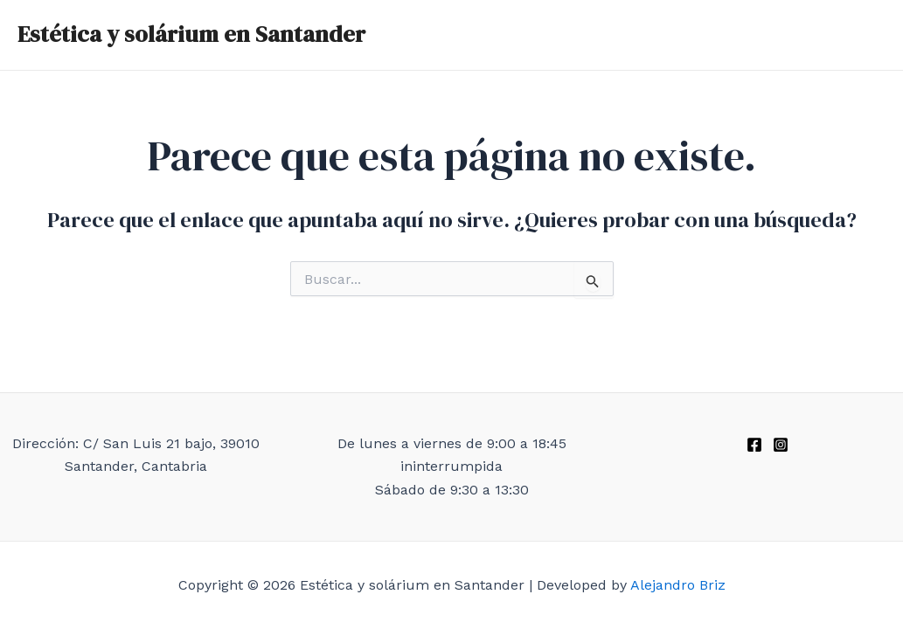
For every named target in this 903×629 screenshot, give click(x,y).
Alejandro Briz (678, 585)
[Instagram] (780, 445)
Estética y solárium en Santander (191, 34)
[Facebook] (754, 445)
